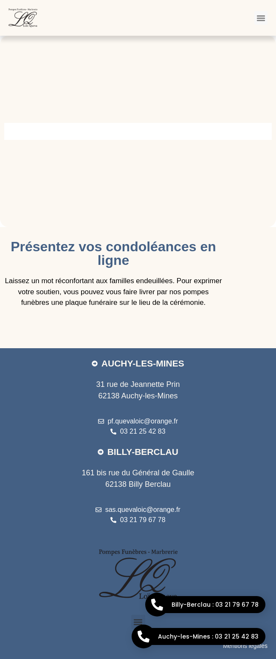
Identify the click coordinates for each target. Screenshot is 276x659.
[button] (261, 18)
